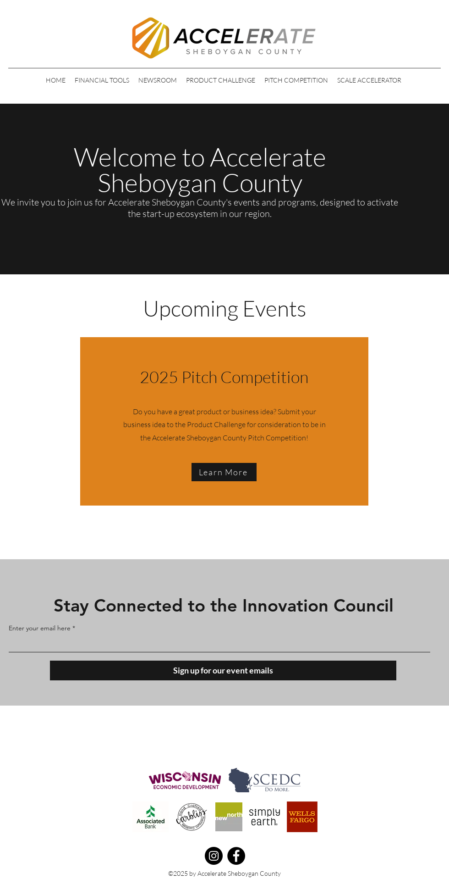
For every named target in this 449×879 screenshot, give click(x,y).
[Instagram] (214, 856)
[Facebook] (236, 856)
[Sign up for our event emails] (223, 670)
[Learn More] (224, 472)
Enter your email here (40, 628)
